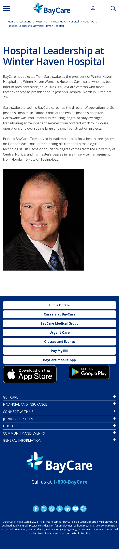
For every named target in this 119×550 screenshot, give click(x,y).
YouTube (75, 508)
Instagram (51, 508)
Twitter (43, 508)
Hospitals (41, 21)
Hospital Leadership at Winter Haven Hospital (36, 26)
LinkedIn (67, 508)
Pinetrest (59, 508)
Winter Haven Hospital (65, 21)
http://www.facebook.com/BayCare (35, 508)
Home (11, 21)
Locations (25, 21)
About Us (88, 21)
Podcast (83, 508)
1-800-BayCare (70, 481)
